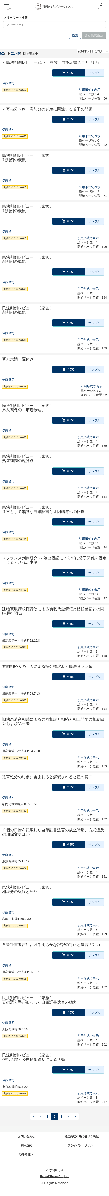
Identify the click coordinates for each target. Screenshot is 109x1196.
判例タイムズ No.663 (15, 136)
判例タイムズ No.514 (15, 1036)
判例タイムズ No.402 (15, 590)
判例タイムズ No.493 (15, 488)
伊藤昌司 (8, 83)
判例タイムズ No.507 (15, 925)
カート (100, 9)
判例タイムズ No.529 (15, 1093)
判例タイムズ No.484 (15, 539)
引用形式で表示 (89, 89)
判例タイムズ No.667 (15, 90)
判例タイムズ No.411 (15, 757)
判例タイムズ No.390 (15, 647)
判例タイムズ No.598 (15, 289)
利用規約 (26, 1145)
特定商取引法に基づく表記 (82, 1136)
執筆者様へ (26, 1154)
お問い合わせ (26, 1136)
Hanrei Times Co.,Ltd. (54, 1176)
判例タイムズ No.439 (15, 811)
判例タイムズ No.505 (15, 978)
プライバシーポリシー (81, 1145)
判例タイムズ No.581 (15, 340)
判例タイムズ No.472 (15, 868)
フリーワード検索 (15, 17)
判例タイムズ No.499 (15, 386)
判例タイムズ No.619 (15, 187)
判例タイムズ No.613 (15, 238)
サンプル (94, 73)
